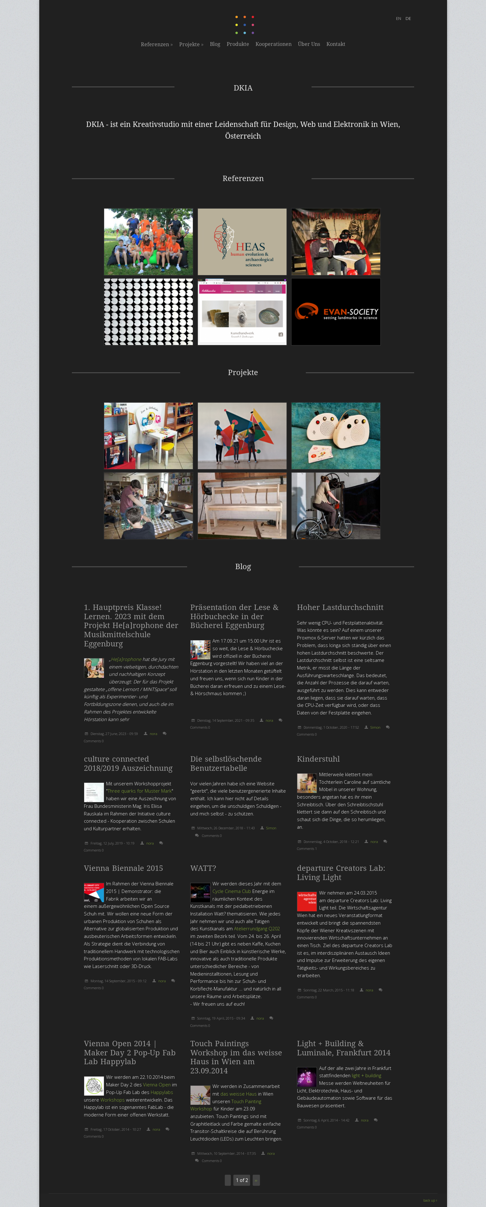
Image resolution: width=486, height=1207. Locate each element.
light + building (366, 1075)
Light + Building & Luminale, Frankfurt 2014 (343, 1048)
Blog (215, 44)
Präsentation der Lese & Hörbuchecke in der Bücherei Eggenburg (234, 616)
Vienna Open (157, 1084)
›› (256, 1180)
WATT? (203, 868)
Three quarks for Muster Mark (140, 791)
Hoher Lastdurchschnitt (340, 607)
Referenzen (157, 44)
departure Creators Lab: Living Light (341, 873)
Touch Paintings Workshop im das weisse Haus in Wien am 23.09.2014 (236, 1057)
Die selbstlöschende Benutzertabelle (226, 764)
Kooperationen (274, 44)
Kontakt (335, 44)
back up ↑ (430, 1200)
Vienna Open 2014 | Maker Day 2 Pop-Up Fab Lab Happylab (130, 1052)
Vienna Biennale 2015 (123, 868)
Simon (375, 727)
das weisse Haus (238, 1094)
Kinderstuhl (318, 759)
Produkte (238, 44)
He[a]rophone (126, 659)
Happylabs (162, 1092)
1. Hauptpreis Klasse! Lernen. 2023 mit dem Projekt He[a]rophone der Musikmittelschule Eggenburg (131, 625)
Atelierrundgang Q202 (257, 928)
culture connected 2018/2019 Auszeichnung (128, 764)
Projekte (191, 44)
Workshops (112, 1100)
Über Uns (309, 44)
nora (153, 733)
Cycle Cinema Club (231, 891)
